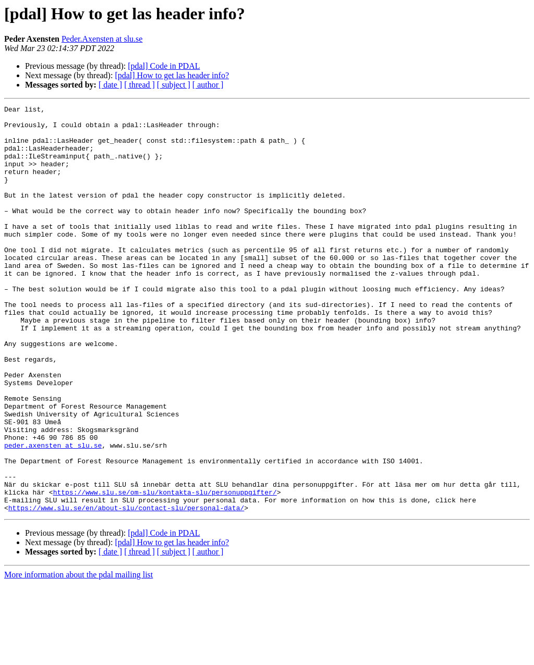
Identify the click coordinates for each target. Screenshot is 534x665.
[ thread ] (139, 84)
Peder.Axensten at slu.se (102, 38)
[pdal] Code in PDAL (164, 65)
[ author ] (208, 84)
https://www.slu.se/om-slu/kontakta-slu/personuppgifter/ (165, 570)
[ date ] (110, 84)
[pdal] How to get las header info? (172, 75)
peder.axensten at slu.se (53, 514)
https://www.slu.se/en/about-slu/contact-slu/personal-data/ (126, 589)
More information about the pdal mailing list (78, 655)
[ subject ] (173, 84)
